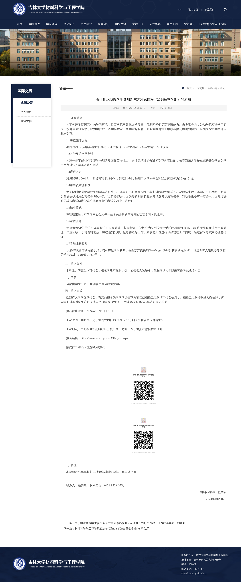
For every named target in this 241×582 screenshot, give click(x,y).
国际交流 (120, 24)
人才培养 (155, 24)
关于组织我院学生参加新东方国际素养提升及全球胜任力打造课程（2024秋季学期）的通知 (130, 523)
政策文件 (26, 121)
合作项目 (26, 111)
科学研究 (103, 24)
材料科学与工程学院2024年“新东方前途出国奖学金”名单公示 (112, 528)
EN (180, 9)
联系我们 (210, 9)
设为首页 (193, 9)
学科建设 (51, 24)
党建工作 (137, 24)
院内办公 (189, 24)
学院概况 (34, 24)
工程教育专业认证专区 (212, 24)
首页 (19, 24)
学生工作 (172, 24)
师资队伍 (69, 24)
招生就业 (86, 24)
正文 (222, 88)
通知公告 (27, 102)
